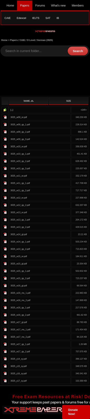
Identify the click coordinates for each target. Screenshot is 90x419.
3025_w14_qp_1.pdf (20, 241)
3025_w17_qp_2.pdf (20, 351)
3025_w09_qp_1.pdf (20, 124)
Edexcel (21, 18)
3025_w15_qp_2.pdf (20, 278)
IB (57, 18)
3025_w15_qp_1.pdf (20, 271)
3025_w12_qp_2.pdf (20, 205)
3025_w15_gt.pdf (19, 263)
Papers (24, 5)
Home (10, 5)
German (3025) (45, 40)
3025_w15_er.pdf (19, 256)
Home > (5, 40)
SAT (48, 18)
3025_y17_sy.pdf (19, 381)
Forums (40, 5)
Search (78, 51)
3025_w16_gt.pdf (19, 285)
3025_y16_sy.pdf (19, 373)
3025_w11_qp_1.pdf (20, 183)
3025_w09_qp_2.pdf (20, 132)
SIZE (68, 101)
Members (77, 5)
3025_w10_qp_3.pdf (20, 168)
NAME (29, 101)
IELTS (35, 18)
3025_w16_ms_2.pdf (20, 300)
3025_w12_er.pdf (19, 197)
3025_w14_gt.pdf (19, 234)
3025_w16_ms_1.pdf (20, 293)
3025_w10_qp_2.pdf (20, 161)
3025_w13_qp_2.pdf (20, 227)
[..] (12, 110)
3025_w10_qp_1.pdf (20, 154)
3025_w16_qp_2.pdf (20, 315)
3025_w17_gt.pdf (19, 322)
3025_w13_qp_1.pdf (20, 219)
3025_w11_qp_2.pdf (20, 190)
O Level (31, 40)
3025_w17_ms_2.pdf (20, 337)
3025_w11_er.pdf (19, 176)
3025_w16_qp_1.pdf (20, 307)
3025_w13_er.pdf (19, 212)
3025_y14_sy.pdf (19, 359)
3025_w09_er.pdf (19, 117)
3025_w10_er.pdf (19, 146)
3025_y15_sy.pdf (19, 366)
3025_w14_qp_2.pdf (20, 249)
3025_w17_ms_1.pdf (20, 329)
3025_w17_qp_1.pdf (20, 344)
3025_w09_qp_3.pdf (20, 139)
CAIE (7, 18)
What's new (58, 5)
